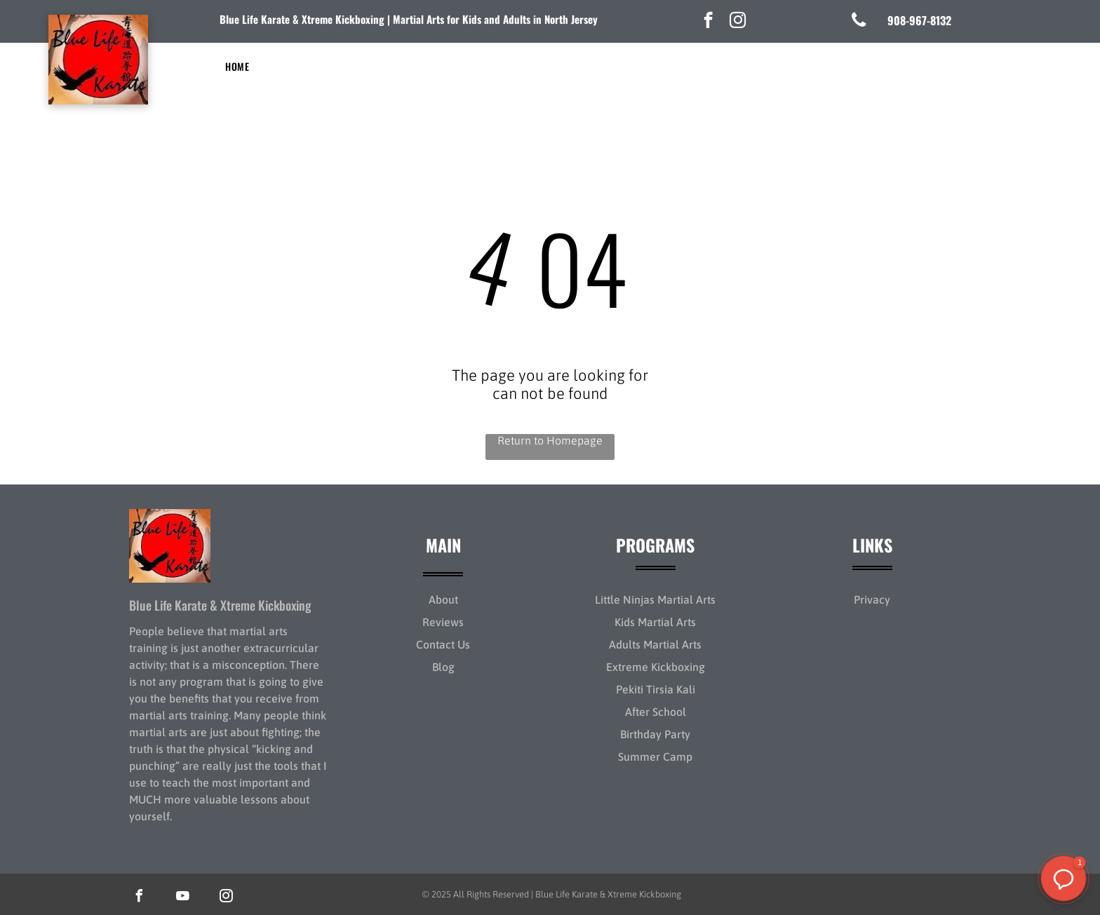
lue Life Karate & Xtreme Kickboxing (305, 19)
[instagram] (737, 22)
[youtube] (182, 897)
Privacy (872, 599)
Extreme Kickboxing (655, 666)
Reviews (443, 622)
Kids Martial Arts (655, 622)
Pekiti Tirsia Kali (655, 689)
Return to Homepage (550, 440)
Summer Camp (655, 756)
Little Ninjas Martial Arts (655, 599)
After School (655, 711)
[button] (1063, 878)
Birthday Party (655, 734)
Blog (443, 666)
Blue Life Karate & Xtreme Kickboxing (220, 605)
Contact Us (443, 644)
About (443, 599)
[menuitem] (237, 66)
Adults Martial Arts (655, 644)
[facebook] (708, 22)
